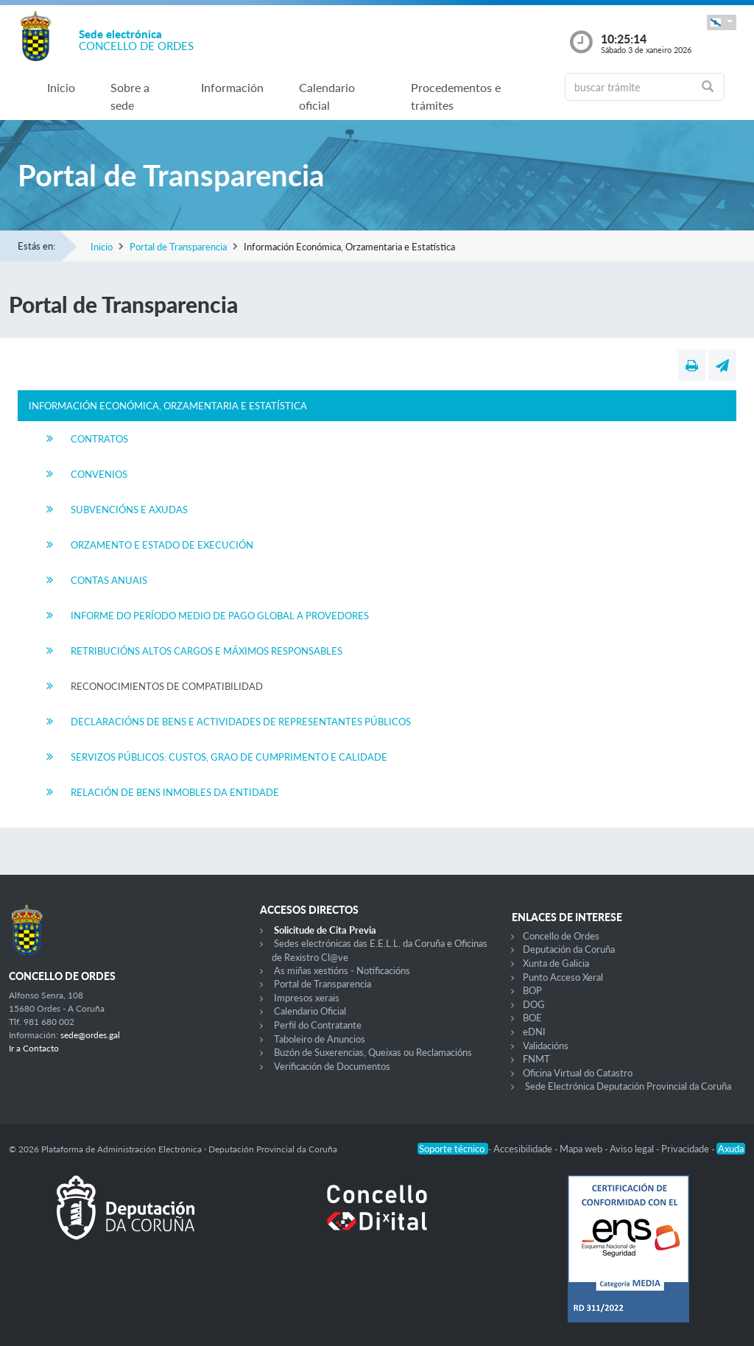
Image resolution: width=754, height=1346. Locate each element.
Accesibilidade (523, 1149)
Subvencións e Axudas (129, 509)
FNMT (536, 1059)
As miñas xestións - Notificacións (342, 970)
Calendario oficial (327, 96)
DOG (534, 1004)
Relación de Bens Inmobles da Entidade (175, 792)
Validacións (545, 1045)
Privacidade (686, 1149)
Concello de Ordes (561, 936)
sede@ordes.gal (90, 1034)
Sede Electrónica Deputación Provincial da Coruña (628, 1086)
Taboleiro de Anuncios (319, 1039)
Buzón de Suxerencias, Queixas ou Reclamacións (373, 1052)
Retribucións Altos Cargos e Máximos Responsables (206, 651)
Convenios (99, 474)
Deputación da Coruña (569, 949)
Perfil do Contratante (318, 1025)
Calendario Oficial (310, 1011)
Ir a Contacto (34, 1048)
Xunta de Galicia (556, 963)
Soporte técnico (453, 1149)
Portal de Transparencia (178, 247)
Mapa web (582, 1149)
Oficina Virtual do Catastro (578, 1073)
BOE (532, 1017)
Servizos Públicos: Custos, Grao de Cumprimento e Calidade (229, 757)
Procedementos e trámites (456, 96)
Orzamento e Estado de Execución (162, 545)
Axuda (731, 1149)
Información (232, 87)
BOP (532, 990)
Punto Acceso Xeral (563, 977)
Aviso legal (633, 1149)
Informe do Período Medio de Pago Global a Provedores (220, 615)
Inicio (61, 87)
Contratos (99, 439)
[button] (721, 22)
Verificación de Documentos (332, 1066)
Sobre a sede (129, 96)
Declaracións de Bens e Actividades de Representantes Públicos (241, 721)
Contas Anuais (109, 580)
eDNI (534, 1031)
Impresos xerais (306, 998)
